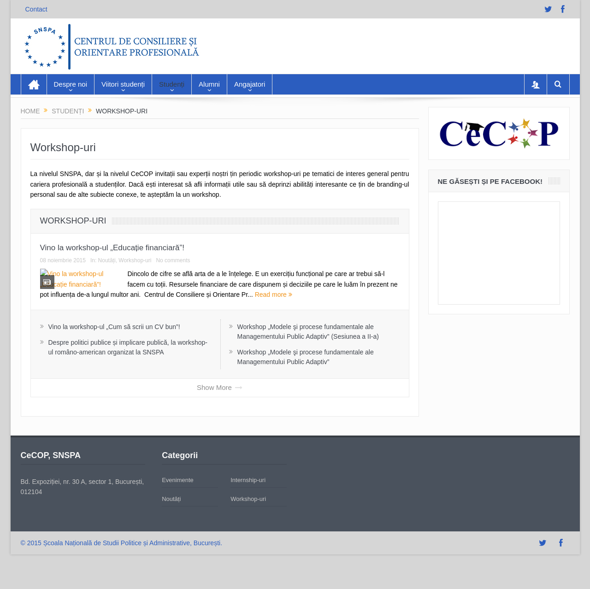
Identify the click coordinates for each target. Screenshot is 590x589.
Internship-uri (248, 500)
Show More (219, 408)
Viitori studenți (123, 84)
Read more (361, 294)
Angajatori (250, 84)
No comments (173, 260)
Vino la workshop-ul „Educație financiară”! (112, 247)
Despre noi (71, 84)
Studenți (171, 84)
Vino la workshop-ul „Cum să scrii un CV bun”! (114, 347)
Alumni (209, 84)
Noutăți (107, 260)
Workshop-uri (73, 220)
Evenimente (178, 500)
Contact (36, 9)
